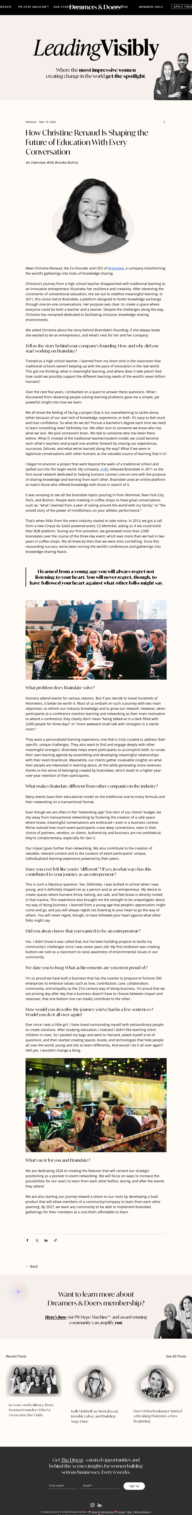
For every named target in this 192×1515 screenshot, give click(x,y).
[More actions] (164, 121)
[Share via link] (55, 1240)
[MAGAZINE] (120, 6)
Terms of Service (142, 1511)
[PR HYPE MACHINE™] (33, 6)
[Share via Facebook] (27, 1240)
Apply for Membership (103, 1511)
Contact (121, 1511)
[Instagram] (92, 1505)
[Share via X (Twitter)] (37, 1240)
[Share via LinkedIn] (46, 1240)
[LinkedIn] (99, 1505)
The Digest (72, 1460)
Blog (129, 1511)
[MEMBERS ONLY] (151, 6)
